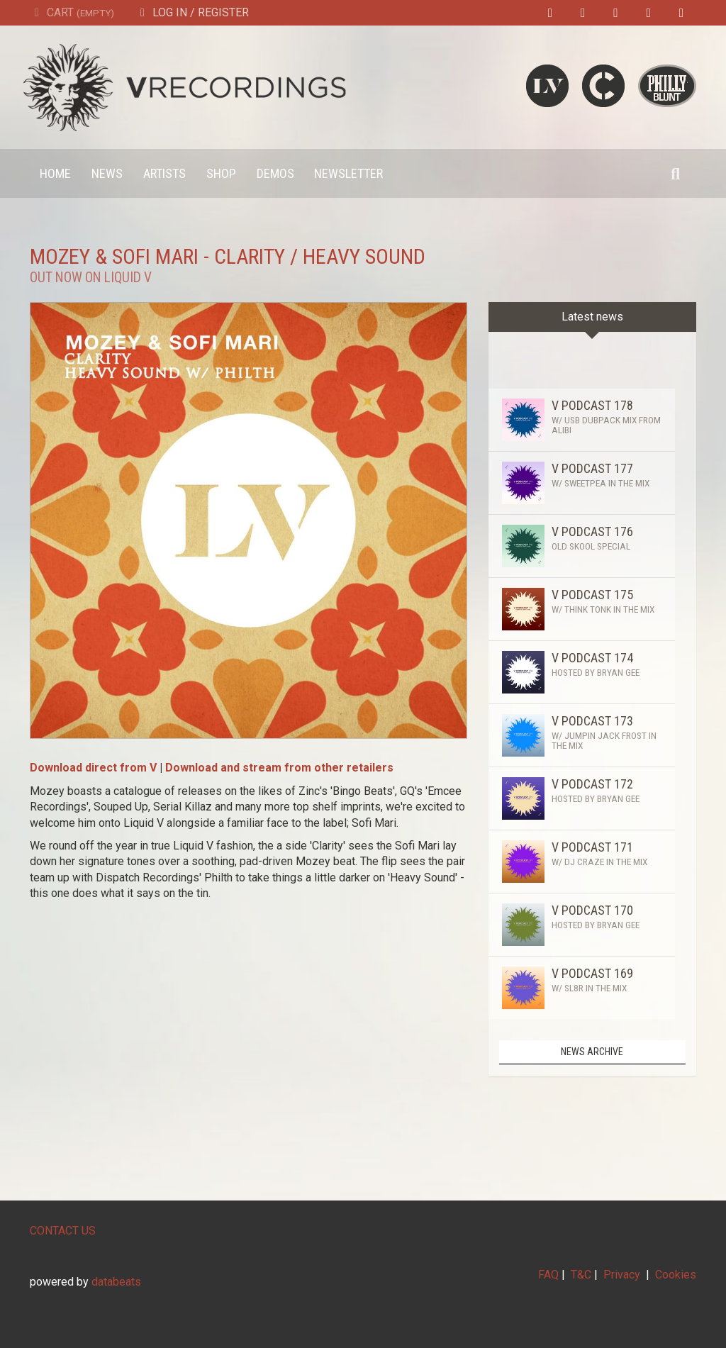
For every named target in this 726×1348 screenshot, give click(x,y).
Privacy (621, 1274)
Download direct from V (93, 767)
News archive (592, 1051)
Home (55, 173)
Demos (275, 173)
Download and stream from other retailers (279, 767)
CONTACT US (63, 1230)
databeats (116, 1281)
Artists (164, 173)
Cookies (675, 1274)
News (107, 173)
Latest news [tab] (592, 316)
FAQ (548, 1274)
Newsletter (348, 173)
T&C (581, 1274)
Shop (221, 173)
